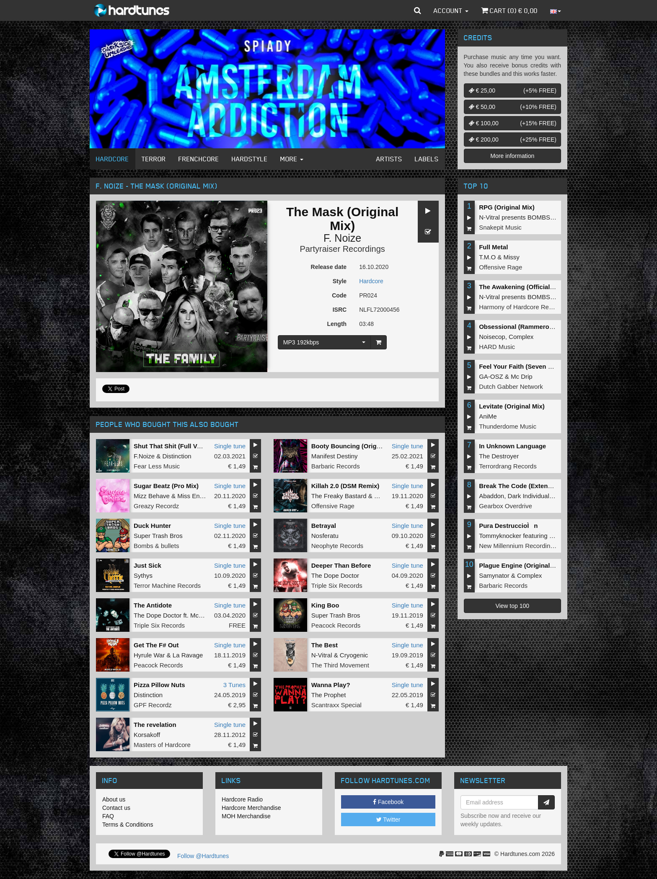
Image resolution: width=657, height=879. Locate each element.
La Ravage (188, 655)
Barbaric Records (335, 466)
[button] (417, 10)
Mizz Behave (152, 495)
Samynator (494, 575)
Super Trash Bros (158, 535)
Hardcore (112, 159)
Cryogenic (354, 655)
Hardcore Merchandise (251, 807)
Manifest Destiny (334, 456)
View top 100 (512, 605)
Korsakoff (147, 734)
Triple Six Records (336, 585)
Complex (521, 336)
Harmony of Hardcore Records (521, 306)
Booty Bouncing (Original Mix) (356, 446)
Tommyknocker (500, 535)
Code (339, 295)
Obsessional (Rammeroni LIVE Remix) (536, 326)
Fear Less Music (157, 466)
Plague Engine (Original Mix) (521, 565)
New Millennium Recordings (518, 545)
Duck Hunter (152, 525)
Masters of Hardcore (162, 744)
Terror (154, 159)
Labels (427, 159)
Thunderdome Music (507, 426)
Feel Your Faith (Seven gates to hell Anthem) (545, 366)
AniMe (488, 416)
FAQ (108, 816)
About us (113, 799)
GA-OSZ (491, 376)
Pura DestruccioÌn (508, 525)
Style (340, 281)
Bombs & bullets (156, 545)
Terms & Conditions (127, 824)
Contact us (116, 807)
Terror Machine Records (167, 585)
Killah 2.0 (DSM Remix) (345, 485)
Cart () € (509, 10)
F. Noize (342, 238)
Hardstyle (250, 159)
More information (512, 156)
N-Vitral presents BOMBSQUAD (523, 217)
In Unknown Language (512, 446)
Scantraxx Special (336, 704)
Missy (512, 257)
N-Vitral (321, 655)
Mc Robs (202, 615)
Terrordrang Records (508, 466)
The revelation (155, 724)
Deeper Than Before (341, 565)
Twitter (388, 819)
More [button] (291, 159)
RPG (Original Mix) (507, 207)
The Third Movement (340, 665)
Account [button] (451, 10)
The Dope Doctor (335, 575)
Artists (389, 159)
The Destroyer (499, 456)
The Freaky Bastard (339, 495)
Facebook (388, 802)
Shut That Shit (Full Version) (176, 446)
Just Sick (147, 565)
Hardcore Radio (242, 799)
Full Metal (493, 247)
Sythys (143, 575)
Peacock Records (336, 625)
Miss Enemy (194, 495)
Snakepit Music (500, 227)
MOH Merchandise (246, 816)
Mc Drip (522, 376)
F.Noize (144, 456)
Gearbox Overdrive (505, 505)
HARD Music (497, 346)
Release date (329, 267)
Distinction (176, 456)
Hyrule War (149, 655)
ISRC (340, 309)
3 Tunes (234, 684)
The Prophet (328, 694)
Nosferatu (325, 535)
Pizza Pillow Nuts (159, 684)
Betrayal (323, 525)
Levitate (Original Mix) (512, 406)
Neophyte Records (337, 545)
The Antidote (153, 605)
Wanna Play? (330, 684)
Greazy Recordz (156, 505)
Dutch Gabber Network (511, 386)
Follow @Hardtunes (203, 856)
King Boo (325, 605)
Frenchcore (198, 159)
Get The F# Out (156, 645)
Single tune (230, 446)
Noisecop (492, 336)
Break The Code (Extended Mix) (526, 485)
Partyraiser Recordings (342, 248)
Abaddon (491, 495)
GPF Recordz (153, 704)
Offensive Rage (332, 505)
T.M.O (487, 257)
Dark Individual (528, 495)
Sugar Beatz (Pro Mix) (166, 485)
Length (337, 324)
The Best (324, 645)
